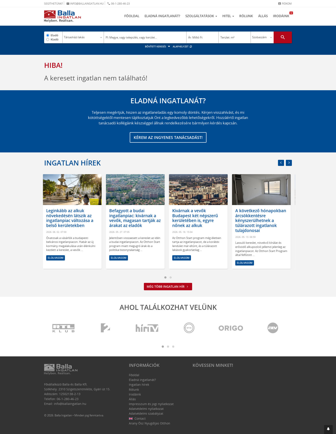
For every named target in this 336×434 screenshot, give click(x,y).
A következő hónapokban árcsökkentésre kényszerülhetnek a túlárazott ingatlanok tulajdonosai (261, 220)
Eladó (54, 35)
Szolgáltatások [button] (201, 16)
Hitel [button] (228, 16)
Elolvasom (57, 258)
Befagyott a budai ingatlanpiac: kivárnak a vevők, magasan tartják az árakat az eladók (136, 218)
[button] (328, 429)
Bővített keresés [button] (158, 46)
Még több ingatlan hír (168, 286)
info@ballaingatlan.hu (85, 3)
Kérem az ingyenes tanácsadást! (168, 137)
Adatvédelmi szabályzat (146, 413)
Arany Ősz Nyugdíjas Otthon (149, 423)
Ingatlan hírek (72, 162)
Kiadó (54, 39)
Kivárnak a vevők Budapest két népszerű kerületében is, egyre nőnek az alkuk (196, 218)
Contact (137, 418)
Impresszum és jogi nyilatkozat (151, 404)
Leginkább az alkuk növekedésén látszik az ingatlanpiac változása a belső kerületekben (71, 218)
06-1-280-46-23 (118, 3)
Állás (263, 16)
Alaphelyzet (182, 46)
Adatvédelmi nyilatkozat (146, 409)
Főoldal (131, 16)
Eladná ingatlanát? (162, 16)
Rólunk (246, 16)
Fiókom (285, 3)
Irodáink (282, 15)
